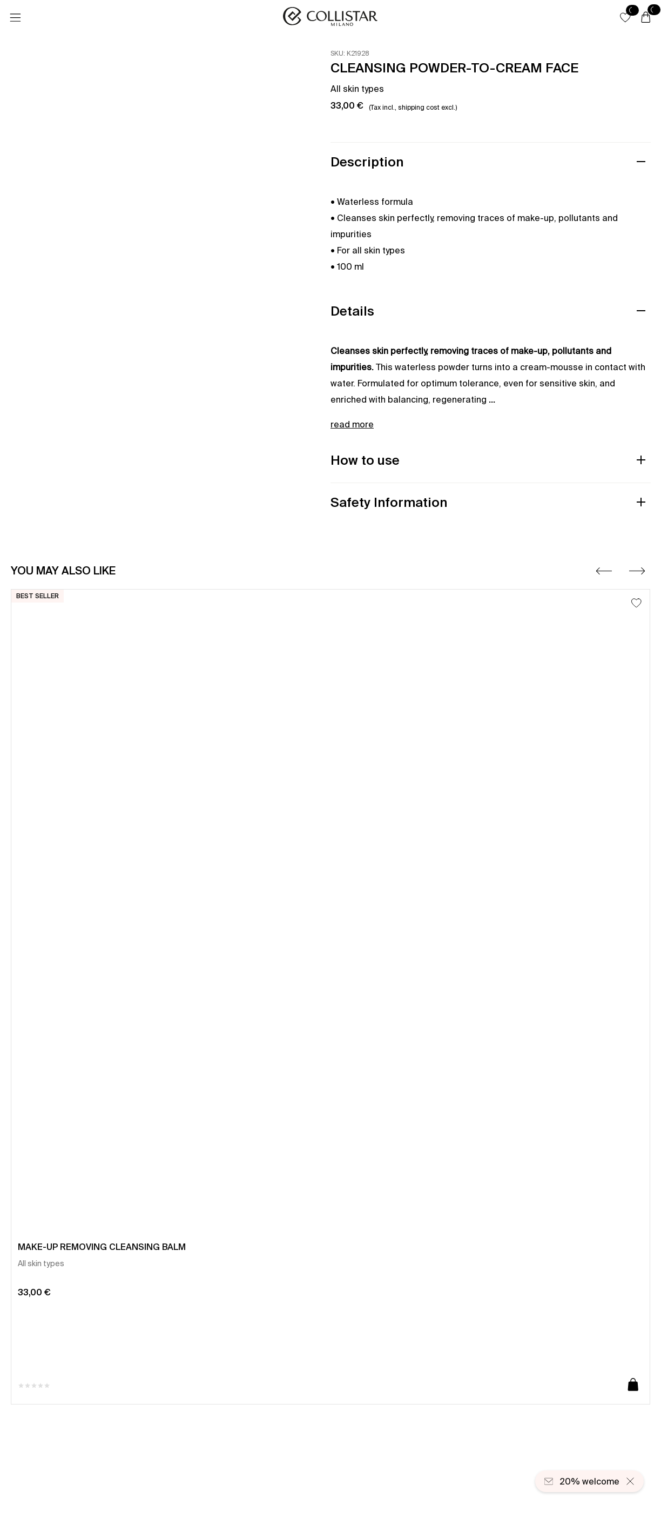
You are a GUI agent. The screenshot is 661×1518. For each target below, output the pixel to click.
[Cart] (646, 18)
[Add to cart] (633, 1385)
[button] (625, 17)
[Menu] (15, 18)
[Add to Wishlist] (636, 603)
